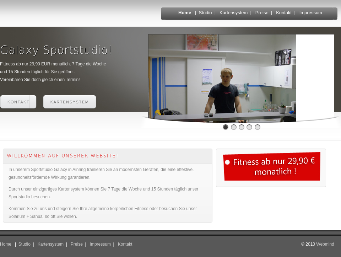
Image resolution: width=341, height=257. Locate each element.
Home (184, 12)
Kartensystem (234, 12)
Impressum (310, 12)
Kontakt (284, 12)
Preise (262, 12)
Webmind (325, 244)
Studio (205, 12)
